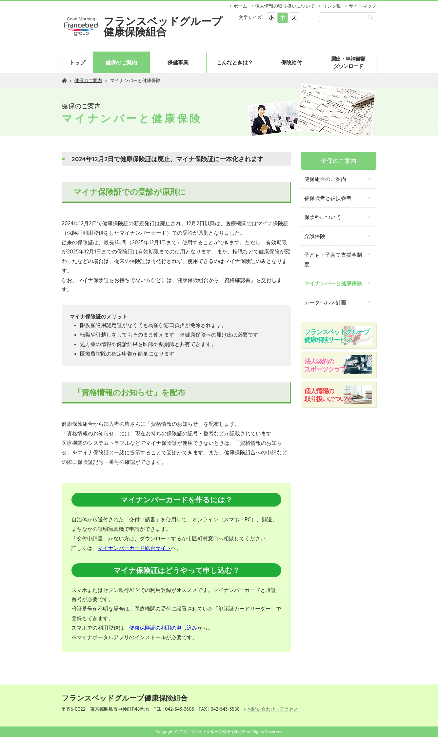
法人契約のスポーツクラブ (325, 365)
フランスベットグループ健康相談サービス (336, 336)
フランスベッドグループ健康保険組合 (163, 26)
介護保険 (314, 236)
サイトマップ (362, 6)
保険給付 (291, 62)
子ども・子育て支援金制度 (333, 259)
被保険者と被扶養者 (327, 198)
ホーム (240, 6)
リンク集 (332, 6)
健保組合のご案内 (325, 179)
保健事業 (178, 62)
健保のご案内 (121, 62)
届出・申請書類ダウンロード (348, 62)
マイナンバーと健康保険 (333, 283)
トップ (77, 62)
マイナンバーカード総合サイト (134, 548)
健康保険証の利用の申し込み (163, 627)
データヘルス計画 (325, 302)
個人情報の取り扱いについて (285, 6)
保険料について (322, 217)
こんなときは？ (234, 62)
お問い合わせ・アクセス (273, 709)
